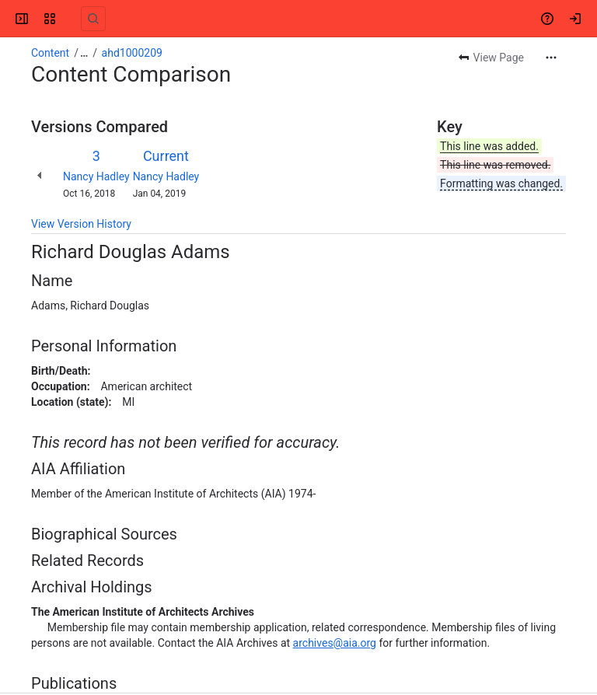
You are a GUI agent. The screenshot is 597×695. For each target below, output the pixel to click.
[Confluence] (71, 18)
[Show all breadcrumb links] (84, 53)
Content (50, 53)
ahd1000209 (132, 53)
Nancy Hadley (96, 176)
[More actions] (551, 57)
